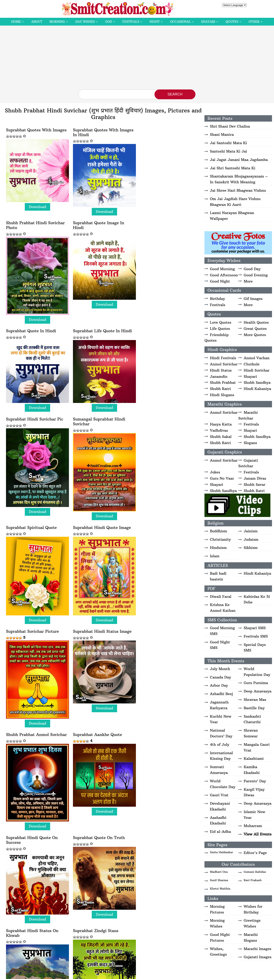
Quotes (232, 22)
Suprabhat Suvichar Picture (98, 434)
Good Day (252, 269)
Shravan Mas (255, 699)
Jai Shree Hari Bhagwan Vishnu (238, 190)
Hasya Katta (221, 424)
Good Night (220, 281)
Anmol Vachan (256, 358)
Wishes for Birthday (253, 909)
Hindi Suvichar (256, 370)
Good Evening (256, 275)
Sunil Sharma (219, 880)
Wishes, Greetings (218, 951)
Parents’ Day (255, 781)
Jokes (215, 472)
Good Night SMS (220, 645)
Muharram (253, 825)
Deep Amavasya (257, 691)
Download (37, 205)
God (108, 22)
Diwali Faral (220, 596)
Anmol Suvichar (224, 364)
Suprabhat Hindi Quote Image (35, 434)
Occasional (180, 22)
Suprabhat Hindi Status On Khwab (98, 640)
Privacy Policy (188, 974)
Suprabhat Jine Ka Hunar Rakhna (31, 838)
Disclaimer (147, 974)
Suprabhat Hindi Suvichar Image (97, 731)
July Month (220, 669)
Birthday (217, 298)
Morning (57, 22)
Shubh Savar (254, 484)
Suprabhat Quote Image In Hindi (31, 238)
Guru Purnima (256, 682)
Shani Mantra (222, 134)
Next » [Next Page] (125, 933)
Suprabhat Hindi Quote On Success (163, 539)
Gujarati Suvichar (248, 463)
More (248, 281)
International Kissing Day (221, 756)
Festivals (130, 22)
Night (154, 22)
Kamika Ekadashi (252, 770)
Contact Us (206, 974)
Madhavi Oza (219, 872)
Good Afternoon (224, 275)
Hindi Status (221, 370)
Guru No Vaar (222, 478)
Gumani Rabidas (255, 872)
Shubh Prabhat (223, 382)
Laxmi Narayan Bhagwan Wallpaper (232, 215)
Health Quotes (256, 322)
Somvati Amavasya (219, 770)
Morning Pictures (217, 909)
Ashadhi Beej (221, 693)
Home (16, 22)
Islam (214, 556)
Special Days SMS (255, 647)
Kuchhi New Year (220, 719)
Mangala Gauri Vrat (257, 747)
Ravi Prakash (253, 880)
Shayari (208, 22)
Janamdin (218, 376)
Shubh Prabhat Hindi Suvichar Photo (166, 132)
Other (254, 22)
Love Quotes (220, 322)
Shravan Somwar (251, 733)
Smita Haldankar (221, 852)
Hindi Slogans (222, 395)
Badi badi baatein (218, 576)
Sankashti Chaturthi (252, 719)
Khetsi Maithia (220, 888)
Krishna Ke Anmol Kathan (222, 607)
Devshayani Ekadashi (220, 806)
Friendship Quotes (216, 337)
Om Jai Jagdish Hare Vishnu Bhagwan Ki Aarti (235, 201)
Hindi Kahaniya (257, 388)
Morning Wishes (217, 923)
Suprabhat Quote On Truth (32, 637)
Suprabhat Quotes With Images (36, 130)
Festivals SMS (256, 636)
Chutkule (251, 364)
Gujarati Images (257, 957)
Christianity (220, 539)
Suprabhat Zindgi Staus (159, 637)
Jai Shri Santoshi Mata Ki (232, 168)
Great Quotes (255, 328)
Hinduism (218, 547)
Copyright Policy (167, 974)
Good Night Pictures (220, 937)
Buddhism (218, 531)
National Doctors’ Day (221, 733)
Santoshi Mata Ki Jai (228, 151)
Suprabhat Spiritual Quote (162, 327)
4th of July (219, 744)
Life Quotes (220, 328)
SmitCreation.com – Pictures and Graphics (113, 974)
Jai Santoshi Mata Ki (228, 143)
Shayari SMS (255, 628)
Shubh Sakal (220, 436)
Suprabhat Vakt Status (28, 729)
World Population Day (257, 672)
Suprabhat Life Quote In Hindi (166, 236)
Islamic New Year (254, 814)
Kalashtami (254, 758)
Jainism (251, 531)
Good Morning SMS (222, 631)
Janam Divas (255, 478)
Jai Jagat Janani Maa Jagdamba (239, 159)
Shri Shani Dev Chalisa (230, 126)
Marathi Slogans (251, 937)
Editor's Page (255, 852)
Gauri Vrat (219, 795)
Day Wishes (85, 22)
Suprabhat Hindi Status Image (166, 434)
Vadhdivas (219, 430)
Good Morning (222, 269)
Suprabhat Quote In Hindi (97, 236)
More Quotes (255, 334)
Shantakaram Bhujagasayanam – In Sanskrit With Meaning (239, 179)
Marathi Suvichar (248, 415)
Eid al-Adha (220, 831)
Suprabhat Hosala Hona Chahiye (160, 731)
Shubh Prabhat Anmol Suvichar (36, 536)
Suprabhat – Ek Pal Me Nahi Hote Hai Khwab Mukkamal (100, 838)
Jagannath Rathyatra (219, 705)
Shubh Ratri (220, 388)
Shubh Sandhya (257, 382)
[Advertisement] (137, 59)
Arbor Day (219, 685)
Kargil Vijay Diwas (254, 792)
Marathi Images (257, 948)
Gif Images (253, 298)
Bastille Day (254, 708)
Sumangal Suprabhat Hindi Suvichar (98, 330)
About (36, 22)
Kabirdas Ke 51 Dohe (257, 599)
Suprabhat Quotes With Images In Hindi (102, 132)
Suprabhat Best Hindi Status (164, 836)
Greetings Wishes (252, 923)
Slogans (250, 442)
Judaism (251, 539)
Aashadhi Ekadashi (218, 820)
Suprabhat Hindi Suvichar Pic (34, 327)
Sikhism (251, 547)
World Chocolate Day (222, 784)
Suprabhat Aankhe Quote (96, 536)
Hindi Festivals (223, 358)
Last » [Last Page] (141, 933)
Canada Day (220, 677)
